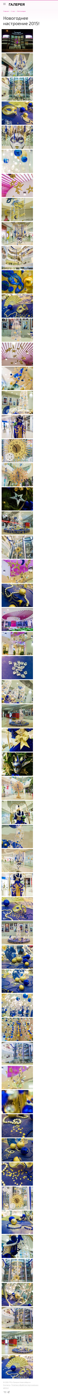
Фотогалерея (21, 11)
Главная (6, 11)
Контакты (6, 1385)
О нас (13, 11)
